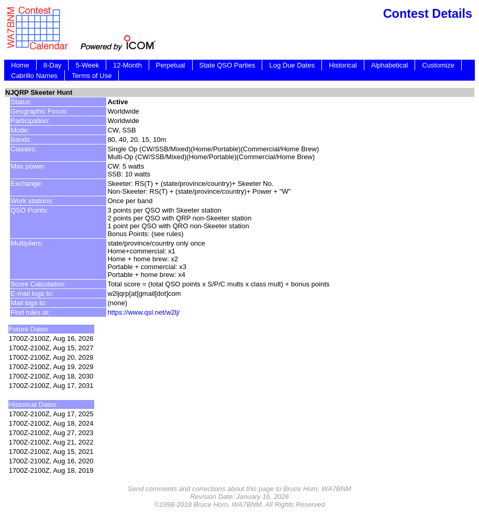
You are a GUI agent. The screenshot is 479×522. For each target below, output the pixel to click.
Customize (438, 65)
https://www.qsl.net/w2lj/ (143, 312)
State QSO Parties (227, 65)
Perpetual (170, 65)
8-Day (52, 65)
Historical (343, 65)
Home (20, 65)
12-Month (127, 65)
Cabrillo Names (34, 76)
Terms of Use (92, 76)
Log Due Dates (292, 65)
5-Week (87, 65)
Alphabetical (389, 65)
